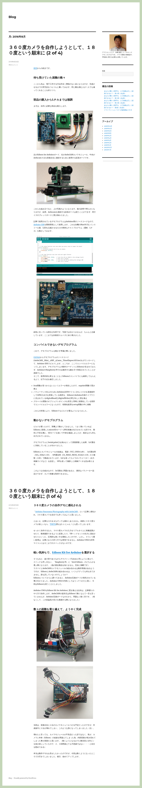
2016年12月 (108, 126)
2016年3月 (107, 140)
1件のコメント (13, 65)
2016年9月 (108, 131)
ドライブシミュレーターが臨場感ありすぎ (118, 110)
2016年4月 (107, 138)
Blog (12, 17)
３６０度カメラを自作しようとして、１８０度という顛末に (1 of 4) (52, 493)
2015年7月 (107, 150)
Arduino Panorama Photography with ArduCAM (56, 511)
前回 (35, 68)
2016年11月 (108, 128)
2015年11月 (108, 147)
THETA (53, 524)
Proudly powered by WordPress (25, 778)
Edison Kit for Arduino (66, 552)
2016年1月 (107, 145)
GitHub (37, 357)
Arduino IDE (39, 224)
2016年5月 (107, 136)
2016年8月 (107, 133)
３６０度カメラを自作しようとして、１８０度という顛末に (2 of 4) (52, 50)
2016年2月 (107, 143)
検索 (103, 71)
